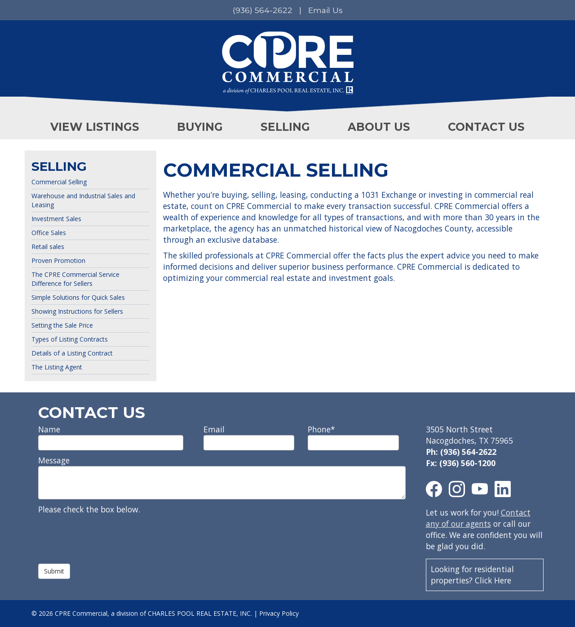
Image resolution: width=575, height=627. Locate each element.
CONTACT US (486, 126)
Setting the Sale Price (62, 325)
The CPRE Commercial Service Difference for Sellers (75, 279)
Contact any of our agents (478, 518)
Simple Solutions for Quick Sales (78, 297)
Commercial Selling (59, 182)
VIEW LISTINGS (94, 126)
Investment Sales (56, 218)
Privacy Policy (279, 613)
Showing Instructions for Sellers (77, 311)
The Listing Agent (56, 367)
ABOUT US (379, 126)
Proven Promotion (58, 260)
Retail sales (47, 246)
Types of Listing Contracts (69, 339)
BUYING (200, 126)
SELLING (285, 126)
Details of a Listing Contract (72, 353)
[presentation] (106, 534)
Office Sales (48, 232)
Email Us (325, 10)
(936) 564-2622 (262, 10)
